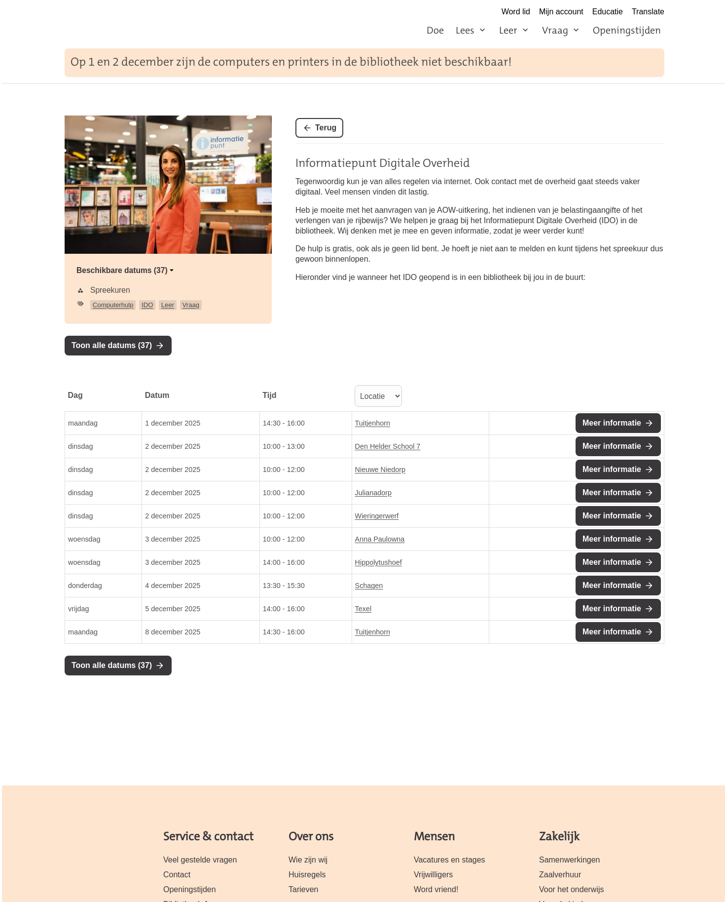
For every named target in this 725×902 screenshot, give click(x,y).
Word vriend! (436, 889)
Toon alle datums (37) (112, 345)
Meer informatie (611, 423)
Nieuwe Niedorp (380, 469)
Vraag (555, 30)
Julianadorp (373, 493)
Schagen (369, 585)
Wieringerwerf (377, 516)
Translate (648, 11)
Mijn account (561, 11)
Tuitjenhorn (372, 423)
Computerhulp (113, 305)
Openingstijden (627, 30)
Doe (435, 30)
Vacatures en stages (449, 860)
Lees (465, 30)
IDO (147, 305)
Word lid (516, 11)
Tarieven (303, 889)
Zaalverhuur (560, 874)
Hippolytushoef (378, 562)
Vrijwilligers (433, 874)
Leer (508, 30)
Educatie (607, 11)
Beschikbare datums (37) (126, 270)
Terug (325, 127)
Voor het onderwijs (571, 889)
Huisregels (307, 874)
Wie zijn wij (308, 860)
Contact (176, 874)
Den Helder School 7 (388, 446)
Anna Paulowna (380, 539)
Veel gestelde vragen (200, 860)
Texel (363, 609)
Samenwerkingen (569, 860)
